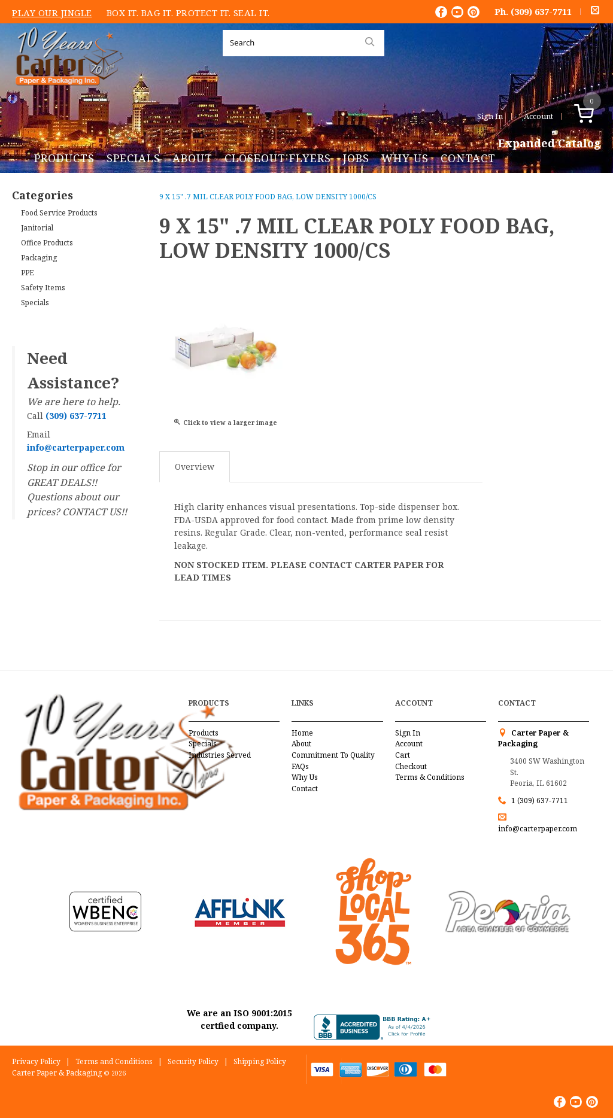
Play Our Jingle (52, 13)
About (192, 158)
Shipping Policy (259, 1061)
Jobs (356, 158)
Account (538, 116)
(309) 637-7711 (541, 11)
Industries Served (220, 755)
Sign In (490, 116)
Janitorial (37, 228)
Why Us (405, 158)
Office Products (47, 243)
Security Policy (193, 1061)
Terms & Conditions (430, 777)
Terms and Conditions (114, 1061)
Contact (468, 158)
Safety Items (43, 287)
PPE (27, 273)
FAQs (300, 766)
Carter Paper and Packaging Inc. (66, 95)
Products (64, 158)
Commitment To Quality (333, 755)
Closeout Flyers (277, 158)
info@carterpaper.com (537, 829)
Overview (194, 466)
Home (302, 733)
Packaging (39, 258)
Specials (133, 158)
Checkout (411, 766)
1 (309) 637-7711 (539, 800)
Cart (402, 755)
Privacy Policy (36, 1061)
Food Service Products (59, 213)
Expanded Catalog (549, 143)
